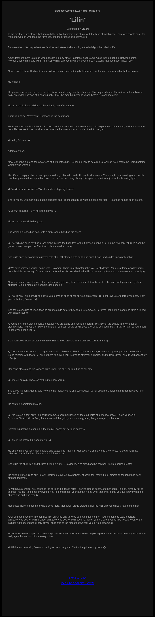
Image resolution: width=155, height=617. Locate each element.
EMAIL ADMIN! (77, 578)
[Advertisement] (77, 594)
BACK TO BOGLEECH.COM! (77, 583)
